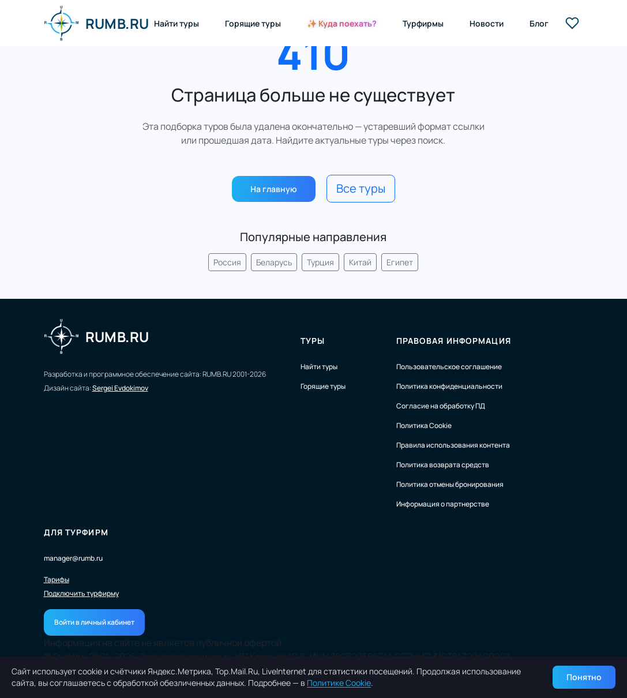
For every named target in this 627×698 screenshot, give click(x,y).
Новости (487, 23)
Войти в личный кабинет (94, 622)
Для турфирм (76, 532)
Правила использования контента (453, 445)
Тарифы (56, 580)
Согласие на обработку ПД (440, 406)
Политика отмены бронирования (450, 484)
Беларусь (274, 262)
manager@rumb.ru (73, 558)
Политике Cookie (339, 682)
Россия (227, 262)
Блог (539, 23)
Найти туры (176, 23)
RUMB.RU (96, 23)
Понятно (584, 676)
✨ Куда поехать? (342, 23)
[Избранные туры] (572, 23)
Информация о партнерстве (442, 504)
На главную (273, 188)
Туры (313, 340)
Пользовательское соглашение (449, 366)
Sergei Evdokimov (120, 388)
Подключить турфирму (81, 594)
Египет (399, 262)
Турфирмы (423, 23)
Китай (360, 262)
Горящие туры (253, 23)
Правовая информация (453, 340)
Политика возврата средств (442, 465)
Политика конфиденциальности (449, 386)
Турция (320, 262)
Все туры (360, 188)
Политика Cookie (424, 425)
